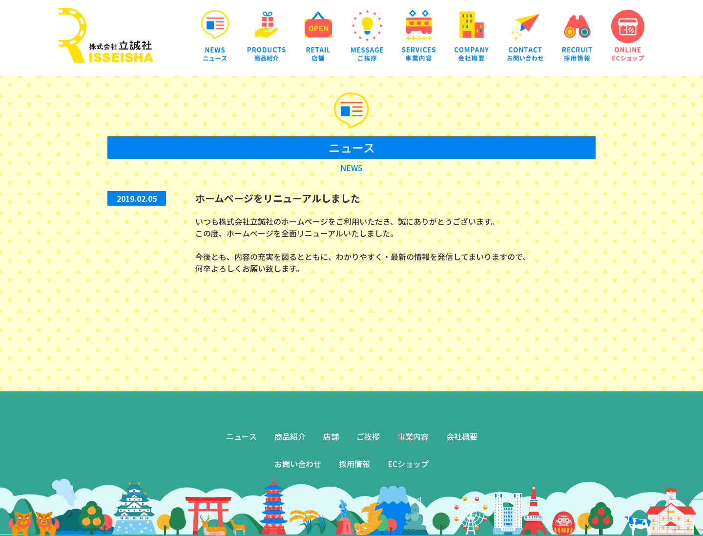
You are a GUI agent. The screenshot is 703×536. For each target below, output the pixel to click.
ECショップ (408, 464)
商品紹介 (290, 436)
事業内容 (413, 436)
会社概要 (461, 436)
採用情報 (354, 464)
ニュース (241, 436)
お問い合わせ (297, 464)
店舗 (331, 436)
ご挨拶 (368, 436)
